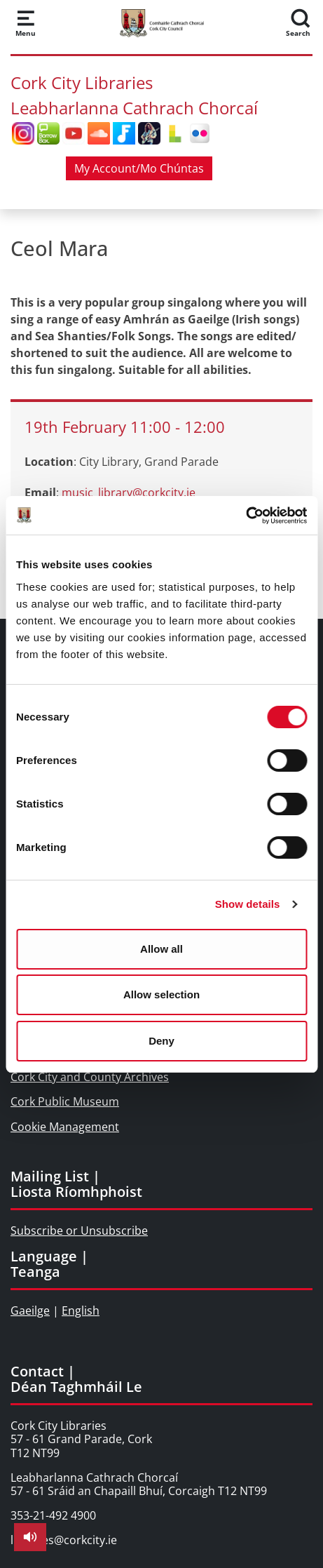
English (80, 1310)
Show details (247, 904)
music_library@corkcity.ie (128, 492)
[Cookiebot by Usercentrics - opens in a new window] (245, 516)
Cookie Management (65, 1126)
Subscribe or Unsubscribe (79, 1230)
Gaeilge (30, 1310)
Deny (161, 1041)
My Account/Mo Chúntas (139, 168)
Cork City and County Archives (90, 1077)
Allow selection (161, 994)
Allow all (161, 949)
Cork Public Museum (65, 1101)
